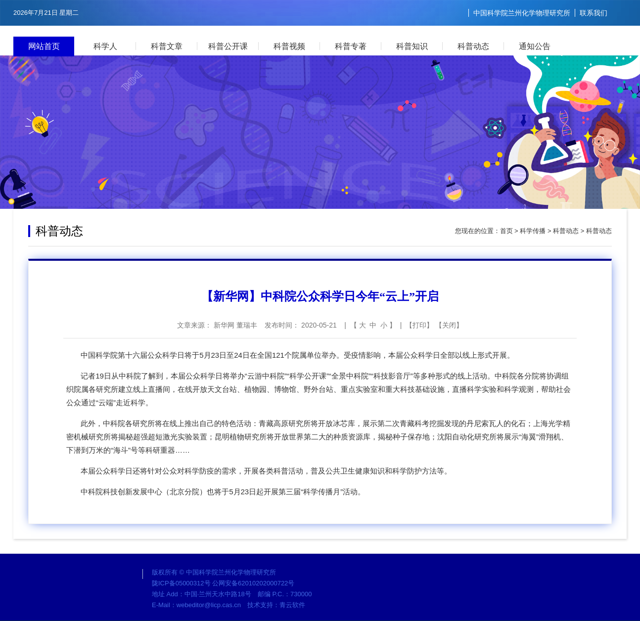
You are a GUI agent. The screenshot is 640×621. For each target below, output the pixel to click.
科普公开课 (228, 46)
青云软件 (292, 605)
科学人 (105, 46)
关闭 (449, 325)
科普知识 (412, 46)
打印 (419, 325)
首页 (506, 231)
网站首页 (44, 46)
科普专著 (350, 46)
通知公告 (534, 46)
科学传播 (533, 231)
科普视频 (289, 46)
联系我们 (593, 13)
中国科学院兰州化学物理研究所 (521, 13)
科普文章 (167, 46)
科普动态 (473, 46)
